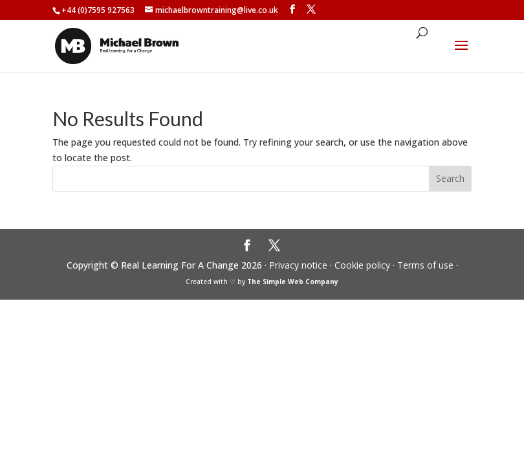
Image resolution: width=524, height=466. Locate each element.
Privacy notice (298, 265)
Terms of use (425, 265)
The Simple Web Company (292, 281)
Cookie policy (362, 265)
